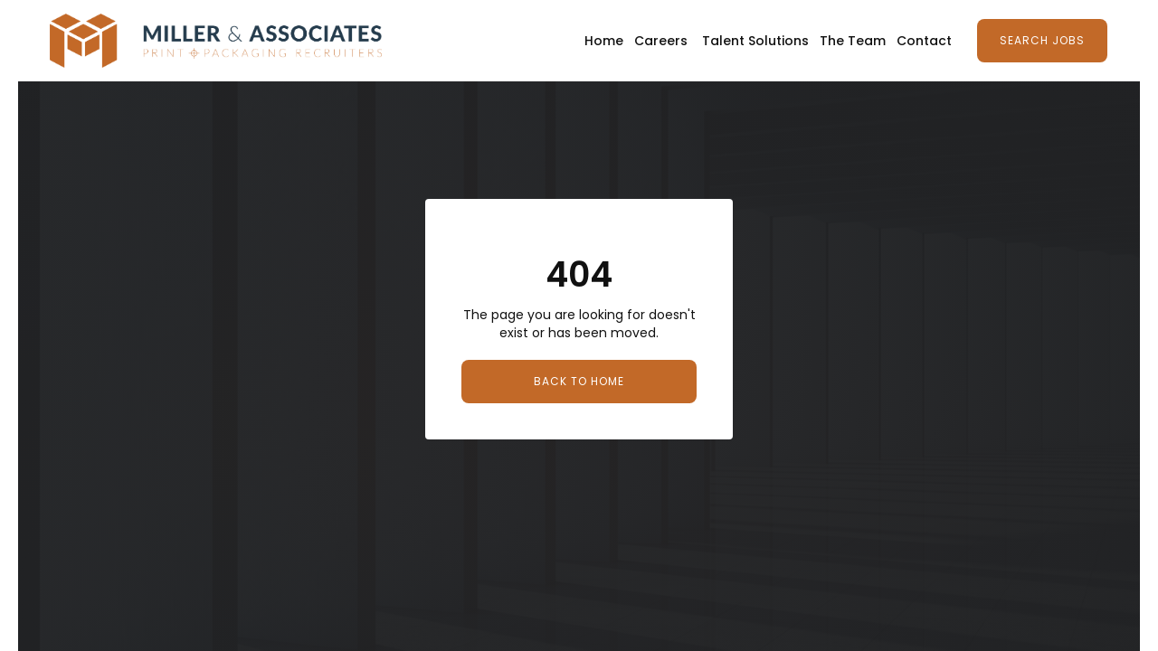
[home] (215, 41)
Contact (924, 41)
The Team (853, 41)
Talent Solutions (755, 41)
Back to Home (579, 381)
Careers (661, 41)
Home (603, 41)
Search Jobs (1042, 40)
